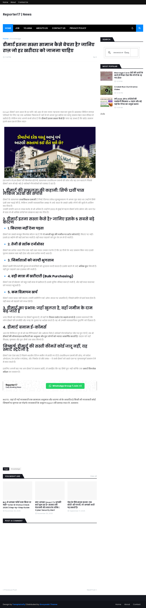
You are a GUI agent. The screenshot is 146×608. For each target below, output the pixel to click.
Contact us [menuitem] (58, 28)
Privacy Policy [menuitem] (78, 28)
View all (93, 476)
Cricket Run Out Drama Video (125, 88)
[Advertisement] (50, 87)
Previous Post (10, 590)
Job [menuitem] (17, 28)
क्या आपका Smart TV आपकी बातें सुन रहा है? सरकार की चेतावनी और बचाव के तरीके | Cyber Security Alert (48, 506)
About (13, 2)
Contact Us (23, 2)
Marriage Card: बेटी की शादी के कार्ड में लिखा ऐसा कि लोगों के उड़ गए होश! (128, 75)
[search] (121, 52)
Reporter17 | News (17, 14)
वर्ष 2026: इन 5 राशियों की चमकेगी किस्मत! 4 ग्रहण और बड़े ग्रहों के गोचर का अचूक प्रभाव (128, 101)
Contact (136, 604)
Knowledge (15, 38)
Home (5, 2)
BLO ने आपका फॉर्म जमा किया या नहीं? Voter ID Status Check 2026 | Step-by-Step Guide (17, 505)
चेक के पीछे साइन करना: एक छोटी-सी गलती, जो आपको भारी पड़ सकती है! (81, 505)
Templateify (18, 604)
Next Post (91, 590)
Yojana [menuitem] (28, 28)
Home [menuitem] (8, 28)
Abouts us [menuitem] (42, 28)
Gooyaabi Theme (48, 604)
